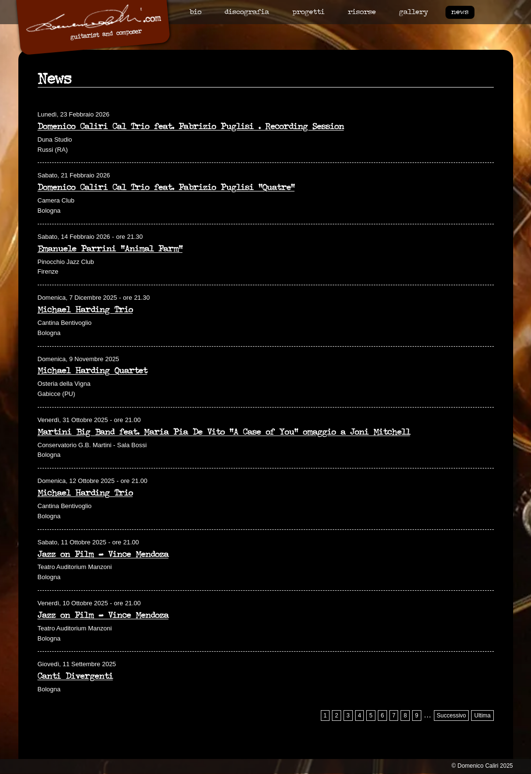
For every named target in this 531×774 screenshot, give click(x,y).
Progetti (308, 12)
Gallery (413, 12)
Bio (195, 12)
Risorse (362, 12)
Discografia (247, 12)
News (460, 12)
